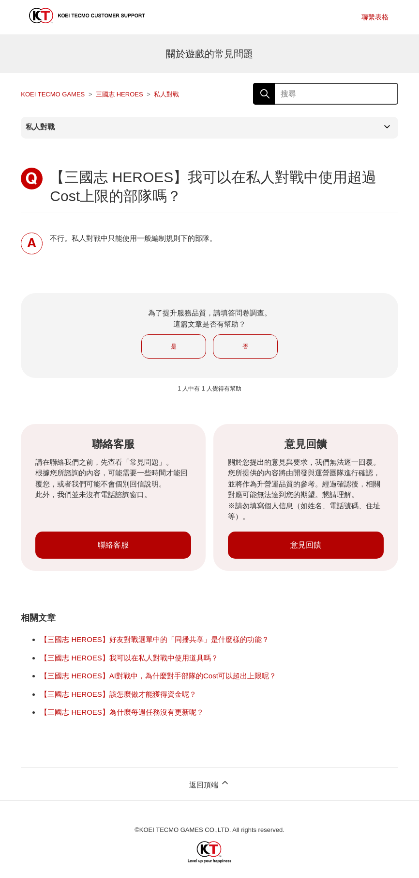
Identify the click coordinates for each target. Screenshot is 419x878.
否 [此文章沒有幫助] (245, 346)
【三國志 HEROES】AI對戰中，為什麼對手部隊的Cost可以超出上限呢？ (158, 676)
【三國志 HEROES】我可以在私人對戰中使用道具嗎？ (129, 658)
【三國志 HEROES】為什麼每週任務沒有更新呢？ (122, 712)
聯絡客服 (113, 545)
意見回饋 (305, 545)
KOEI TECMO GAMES (53, 94)
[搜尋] (325, 94)
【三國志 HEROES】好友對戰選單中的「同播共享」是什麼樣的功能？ (154, 639)
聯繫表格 (375, 17)
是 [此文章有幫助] (174, 346)
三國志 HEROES (119, 94)
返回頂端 (209, 783)
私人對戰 (166, 94)
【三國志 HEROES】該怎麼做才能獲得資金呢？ (118, 694)
